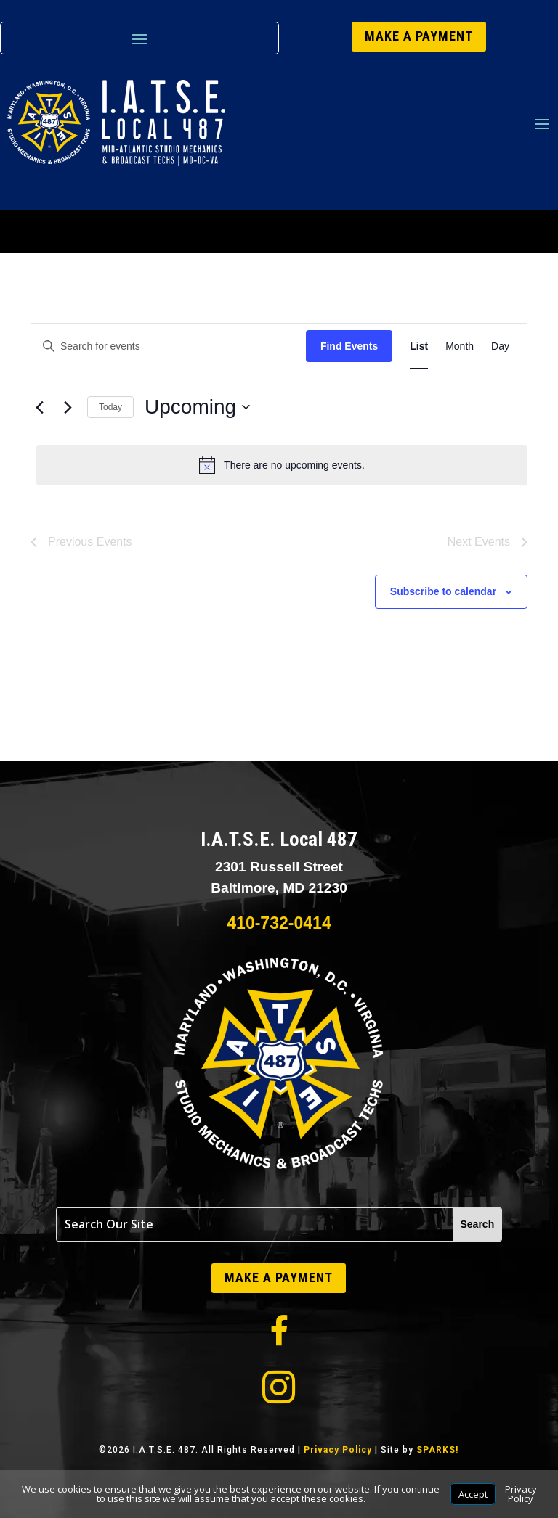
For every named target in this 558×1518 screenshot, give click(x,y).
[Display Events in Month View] (459, 346)
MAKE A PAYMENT (419, 36)
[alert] (281, 465)
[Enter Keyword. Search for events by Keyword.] (168, 346)
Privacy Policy (338, 1450)
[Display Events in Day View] (500, 346)
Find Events (349, 346)
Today (110, 407)
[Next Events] (67, 407)
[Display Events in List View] (419, 346)
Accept (473, 1494)
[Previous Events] (39, 407)
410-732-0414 (279, 923)
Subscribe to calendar (443, 591)
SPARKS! (437, 1450)
